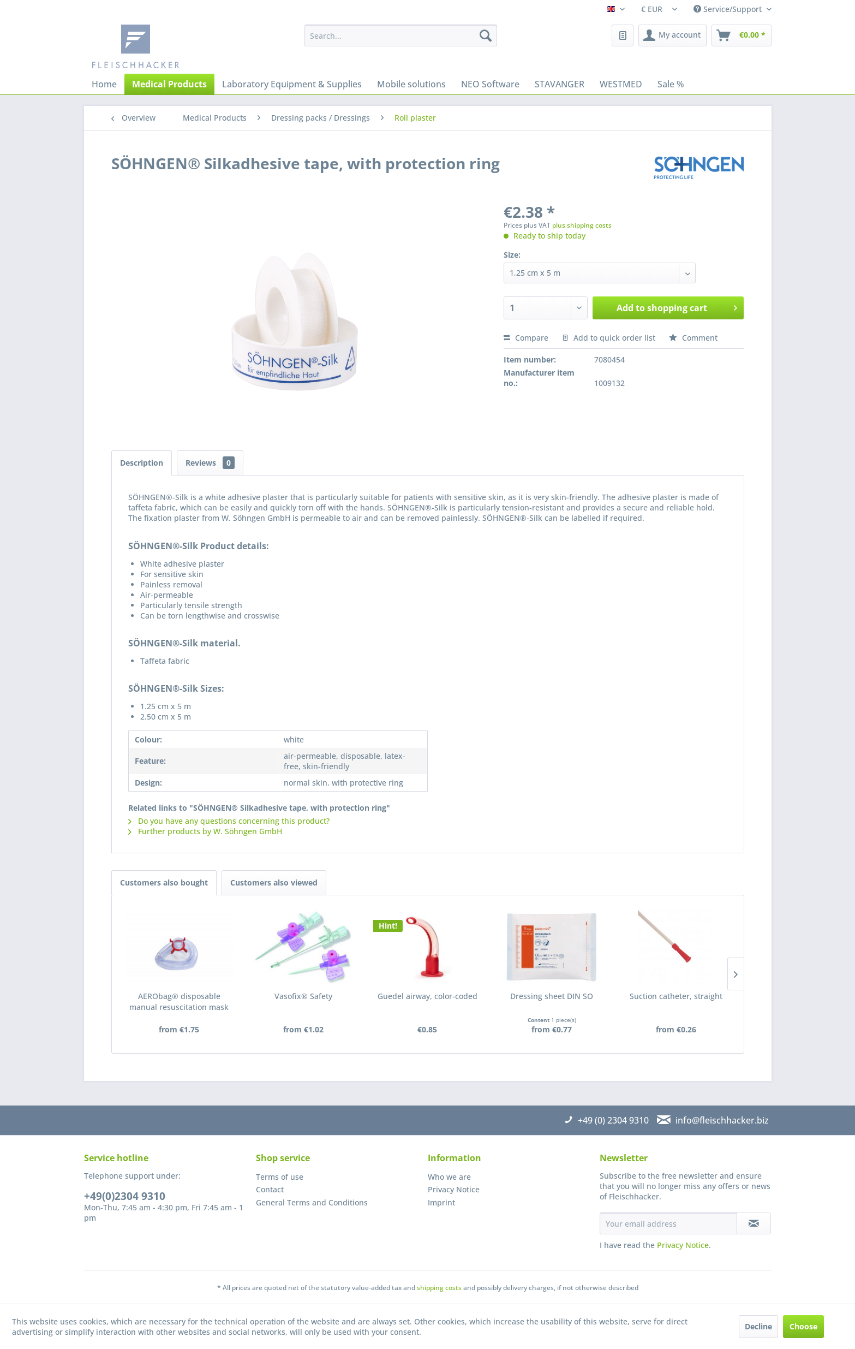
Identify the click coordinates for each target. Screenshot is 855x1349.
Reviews (210, 462)
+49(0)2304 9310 (124, 1196)
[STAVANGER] (559, 84)
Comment (693, 337)
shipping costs (439, 1287)
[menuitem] (400, 35)
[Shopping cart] (741, 35)
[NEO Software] (490, 84)
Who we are (449, 1177)
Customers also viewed (274, 882)
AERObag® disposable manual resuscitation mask (179, 1001)
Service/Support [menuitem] (728, 9)
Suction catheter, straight (676, 996)
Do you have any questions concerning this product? (229, 821)
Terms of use (279, 1177)
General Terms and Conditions (312, 1202)
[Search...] (400, 35)
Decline (758, 1326)
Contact (270, 1189)
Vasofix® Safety (303, 996)
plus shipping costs (582, 225)
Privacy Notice (454, 1189)
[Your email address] (668, 1223)
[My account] (672, 35)
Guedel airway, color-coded (427, 996)
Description (141, 462)
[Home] (104, 84)
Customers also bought (164, 882)
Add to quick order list (608, 337)
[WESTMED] (621, 84)
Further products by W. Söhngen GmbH (205, 831)
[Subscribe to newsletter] (754, 1223)
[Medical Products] (169, 84)
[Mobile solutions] (411, 84)
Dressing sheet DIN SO (551, 996)
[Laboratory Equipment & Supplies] (291, 84)
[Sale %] (671, 84)
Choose (803, 1326)
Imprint (441, 1202)
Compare (526, 337)
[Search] (485, 35)
